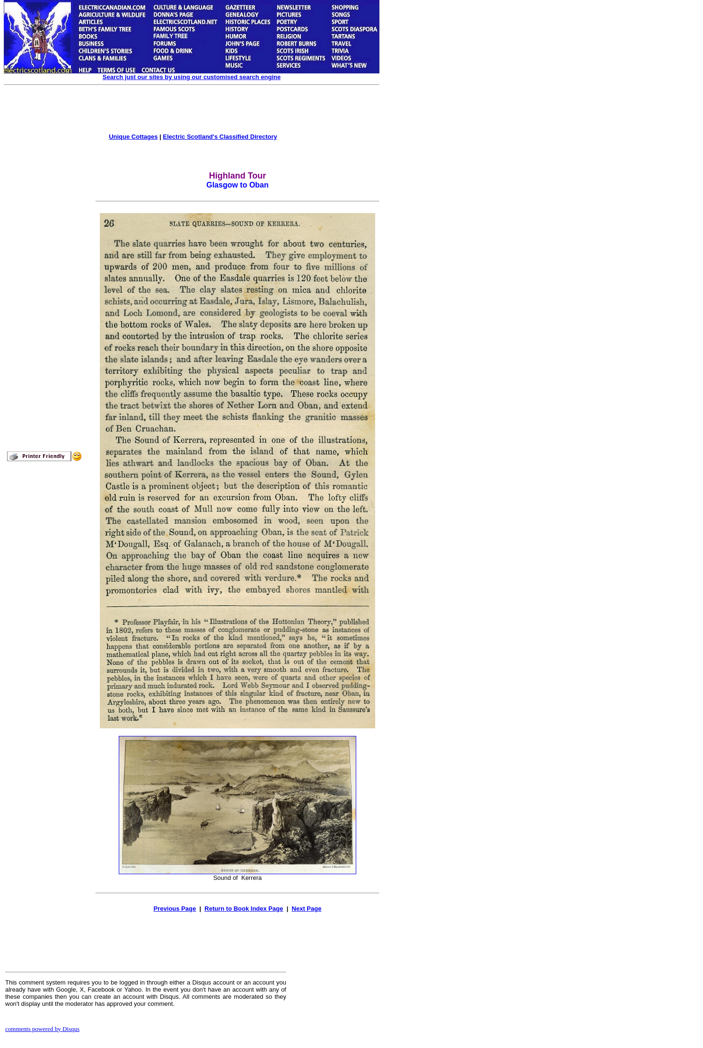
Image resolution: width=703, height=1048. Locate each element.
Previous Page (175, 908)
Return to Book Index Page (243, 908)
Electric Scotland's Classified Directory (220, 136)
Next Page (307, 908)
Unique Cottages (133, 136)
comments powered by (42, 1028)
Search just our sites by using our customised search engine (192, 77)
